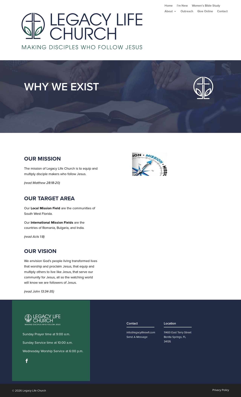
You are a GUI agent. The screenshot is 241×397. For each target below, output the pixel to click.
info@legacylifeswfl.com (141, 332)
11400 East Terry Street (177, 332)
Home (169, 6)
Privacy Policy (220, 390)
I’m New (182, 6)
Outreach (187, 11)
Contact (222, 11)
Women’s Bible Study (206, 6)
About (169, 11)
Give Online (205, 11)
